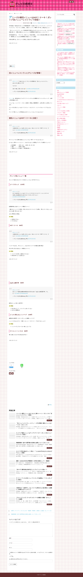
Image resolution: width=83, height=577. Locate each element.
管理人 (50, 404)
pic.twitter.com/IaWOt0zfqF (22, 130)
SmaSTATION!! (60, 94)
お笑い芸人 (59, 95)
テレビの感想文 (43, 574)
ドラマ (58, 109)
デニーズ (11, 98)
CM (58, 90)
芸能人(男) (59, 133)
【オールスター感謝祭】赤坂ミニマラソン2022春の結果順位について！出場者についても (66, 59)
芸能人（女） (60, 135)
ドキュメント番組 (61, 107)
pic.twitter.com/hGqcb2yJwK (32, 88)
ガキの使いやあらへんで (62, 103)
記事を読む (49, 420)
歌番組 (58, 127)
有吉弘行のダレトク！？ (46, 23)
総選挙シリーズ (60, 131)
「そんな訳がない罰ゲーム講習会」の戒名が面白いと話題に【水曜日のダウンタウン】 (66, 54)
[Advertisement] (20, 53)
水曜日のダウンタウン (62, 129)
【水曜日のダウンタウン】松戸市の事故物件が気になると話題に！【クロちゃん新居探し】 (66, 30)
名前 (10, 538)
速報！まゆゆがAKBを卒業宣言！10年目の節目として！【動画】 (33, 461)
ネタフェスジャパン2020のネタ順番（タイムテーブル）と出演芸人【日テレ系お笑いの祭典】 (66, 42)
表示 (13, 66)
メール (11, 542)
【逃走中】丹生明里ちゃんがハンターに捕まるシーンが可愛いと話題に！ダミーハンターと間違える (66, 69)
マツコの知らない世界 (62, 114)
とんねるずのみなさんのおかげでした (66, 99)
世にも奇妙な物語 (61, 118)
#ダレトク (15, 81)
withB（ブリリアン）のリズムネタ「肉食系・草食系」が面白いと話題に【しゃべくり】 (30, 511)
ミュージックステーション (63, 116)
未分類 (58, 125)
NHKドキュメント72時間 (63, 92)
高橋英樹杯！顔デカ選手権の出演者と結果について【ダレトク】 (33, 442)
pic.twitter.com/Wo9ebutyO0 (21, 293)
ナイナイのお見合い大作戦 (63, 110)
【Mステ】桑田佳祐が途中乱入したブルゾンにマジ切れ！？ (31, 469)
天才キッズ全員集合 (61, 120)
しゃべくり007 (60, 97)
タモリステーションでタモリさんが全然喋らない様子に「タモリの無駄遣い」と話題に (66, 74)
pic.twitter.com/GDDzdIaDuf (19, 196)
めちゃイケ (59, 101)
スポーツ (59, 105)
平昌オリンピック (61, 122)
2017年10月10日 (32, 91)
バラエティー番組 (36, 23)
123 (67, 39)
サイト (10, 547)
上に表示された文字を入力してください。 (19, 559)
